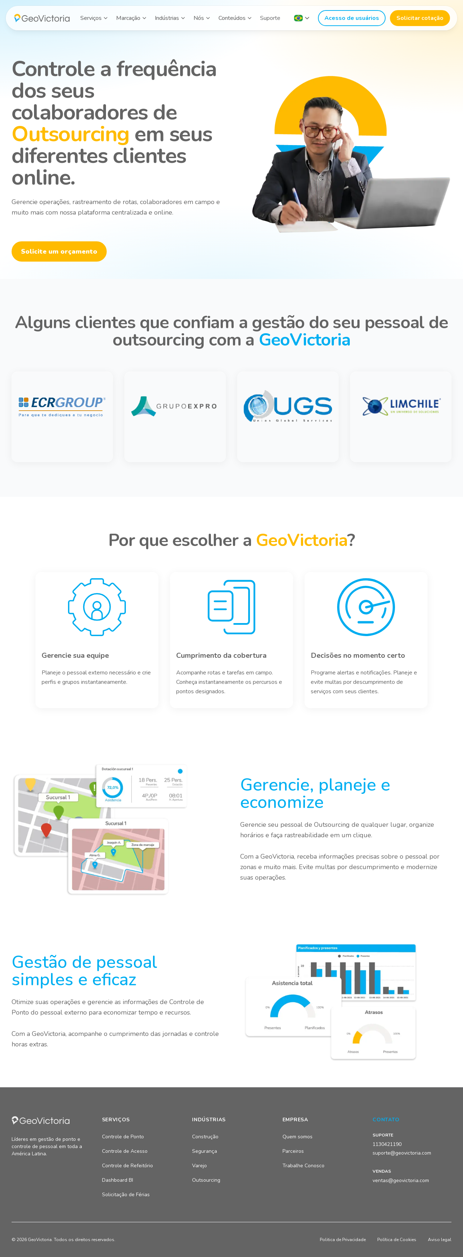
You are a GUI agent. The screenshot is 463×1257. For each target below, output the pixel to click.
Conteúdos (232, 18)
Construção (205, 1136)
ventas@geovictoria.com (401, 1180)
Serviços (91, 18)
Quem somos (298, 1136)
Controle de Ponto (123, 1136)
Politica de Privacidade (343, 1240)
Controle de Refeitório (127, 1165)
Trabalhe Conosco (303, 1165)
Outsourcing (206, 1180)
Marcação (128, 18)
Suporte (270, 18)
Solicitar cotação (419, 18)
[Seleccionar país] (302, 18)
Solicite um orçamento (59, 251)
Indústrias (167, 18)
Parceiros (293, 1151)
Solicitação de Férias (126, 1194)
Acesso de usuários (351, 18)
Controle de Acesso (125, 1151)
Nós (199, 18)
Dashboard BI (117, 1180)
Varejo (199, 1165)
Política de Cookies (396, 1240)
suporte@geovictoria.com (402, 1153)
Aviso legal (439, 1240)
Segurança (204, 1151)
